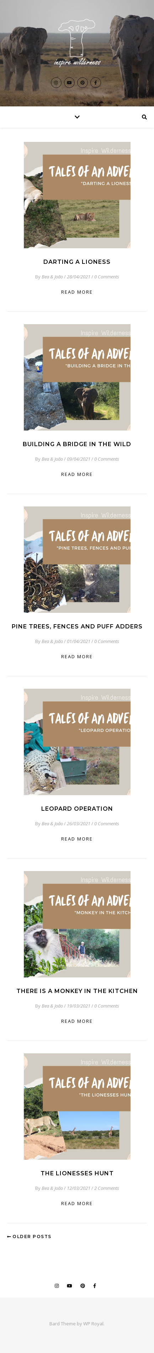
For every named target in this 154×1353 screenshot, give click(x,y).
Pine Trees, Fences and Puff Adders (77, 626)
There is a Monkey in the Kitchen (77, 991)
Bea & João (52, 276)
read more (77, 292)
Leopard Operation (77, 808)
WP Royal (93, 1323)
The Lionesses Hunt (77, 1173)
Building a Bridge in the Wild (77, 444)
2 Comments (106, 1188)
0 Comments (106, 276)
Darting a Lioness (77, 262)
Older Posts (29, 1236)
